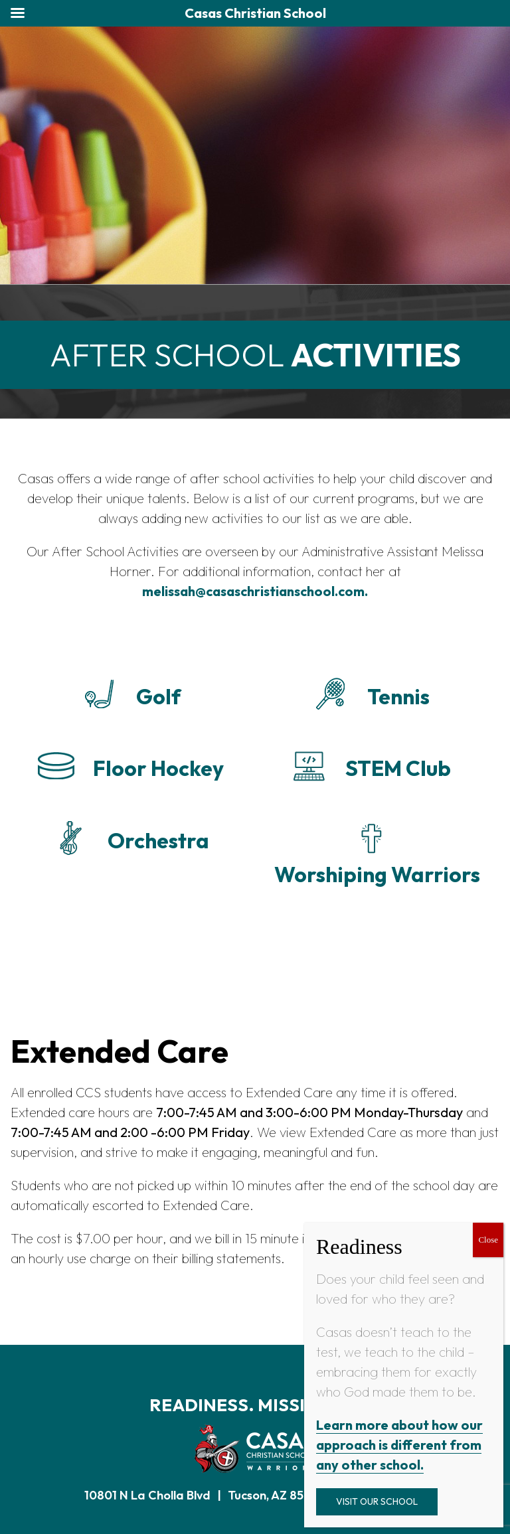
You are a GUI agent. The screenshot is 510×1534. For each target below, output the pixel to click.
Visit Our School (377, 1501)
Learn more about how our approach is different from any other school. (399, 1445)
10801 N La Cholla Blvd (147, 1495)
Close (488, 1240)
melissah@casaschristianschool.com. (255, 591)
